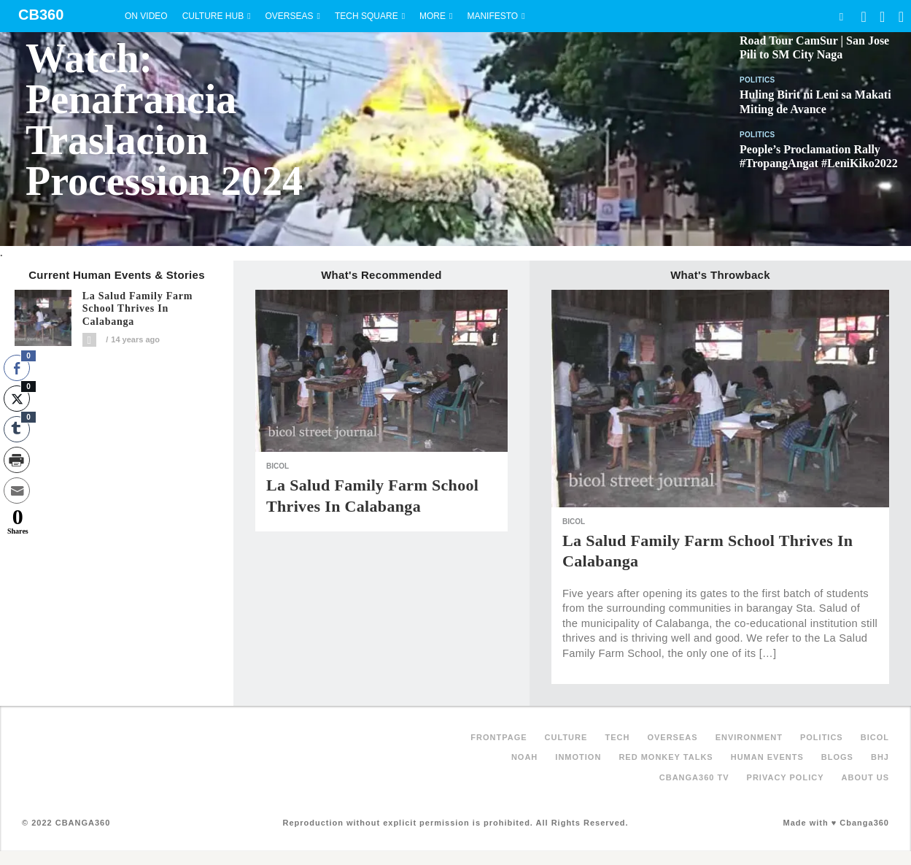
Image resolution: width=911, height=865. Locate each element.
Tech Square (366, 16)
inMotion (578, 757)
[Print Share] (17, 460)
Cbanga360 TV (694, 777)
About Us (865, 777)
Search (841, 16)
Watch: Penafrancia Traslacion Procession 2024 (164, 120)
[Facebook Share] (17, 368)
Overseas (289, 16)
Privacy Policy (785, 777)
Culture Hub (213, 16)
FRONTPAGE (498, 737)
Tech (617, 737)
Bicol (277, 466)
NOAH (524, 757)
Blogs (837, 757)
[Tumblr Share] (17, 429)
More (432, 16)
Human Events (767, 757)
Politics (757, 80)
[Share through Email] (17, 490)
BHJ (880, 757)
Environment (749, 737)
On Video (146, 16)
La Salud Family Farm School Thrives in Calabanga (137, 309)
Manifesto (492, 16)
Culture (566, 737)
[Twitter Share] (17, 398)
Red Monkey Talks (666, 757)
